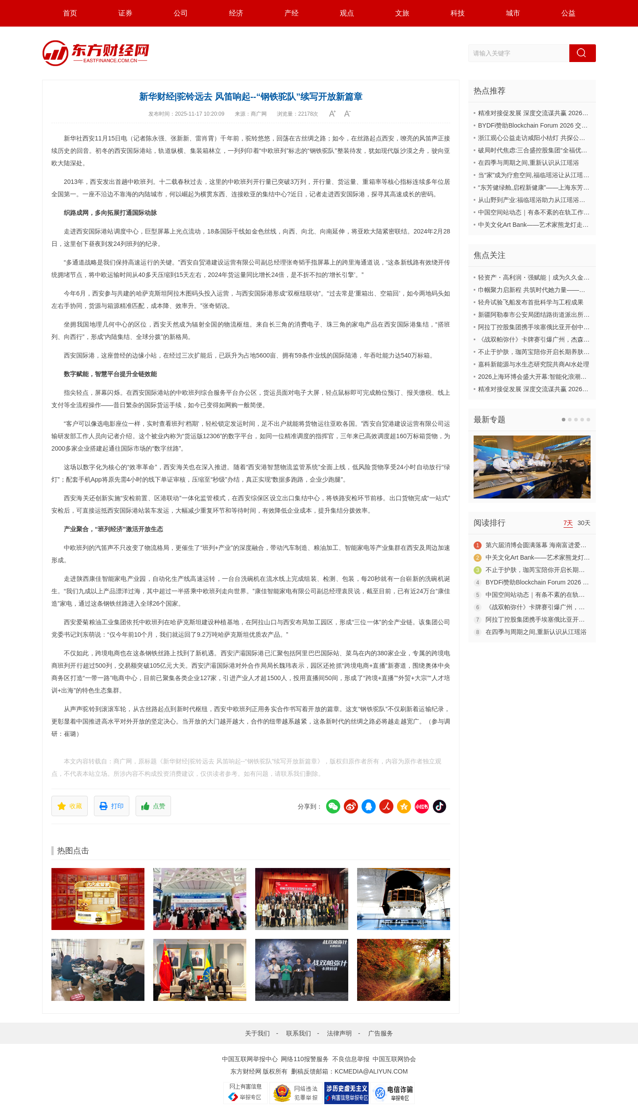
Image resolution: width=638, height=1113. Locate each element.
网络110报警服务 (304, 1058)
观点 (347, 13)
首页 (70, 13)
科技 (458, 13)
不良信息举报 (351, 1058)
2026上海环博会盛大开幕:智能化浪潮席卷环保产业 (548, 376)
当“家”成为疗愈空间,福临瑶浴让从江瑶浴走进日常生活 (552, 175)
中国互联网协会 (394, 1058)
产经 (291, 13)
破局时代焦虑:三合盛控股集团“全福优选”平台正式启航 (552, 150)
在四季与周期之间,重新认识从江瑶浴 (528, 162)
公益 (568, 13)
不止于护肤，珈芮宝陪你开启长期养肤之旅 (537, 351)
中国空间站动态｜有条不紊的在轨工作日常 (537, 212)
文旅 (402, 13)
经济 (236, 13)
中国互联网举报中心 (250, 1058)
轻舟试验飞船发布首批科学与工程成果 (531, 302)
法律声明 (339, 1033)
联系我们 (298, 1033)
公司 (181, 13)
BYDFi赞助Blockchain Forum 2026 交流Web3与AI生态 (553, 125)
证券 (125, 13)
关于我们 (257, 1033)
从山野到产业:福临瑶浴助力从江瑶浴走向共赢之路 (547, 199)
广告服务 (380, 1033)
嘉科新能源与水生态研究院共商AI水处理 (533, 364)
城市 (513, 13)
